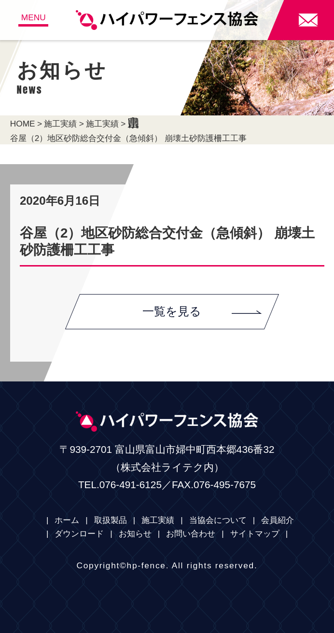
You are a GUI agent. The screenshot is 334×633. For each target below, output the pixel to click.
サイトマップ (254, 533)
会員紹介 (277, 520)
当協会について (218, 520)
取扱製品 (110, 520)
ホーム (67, 520)
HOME (22, 123)
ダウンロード (79, 533)
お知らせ (135, 533)
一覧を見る (202, 311)
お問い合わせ (190, 533)
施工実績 (60, 123)
